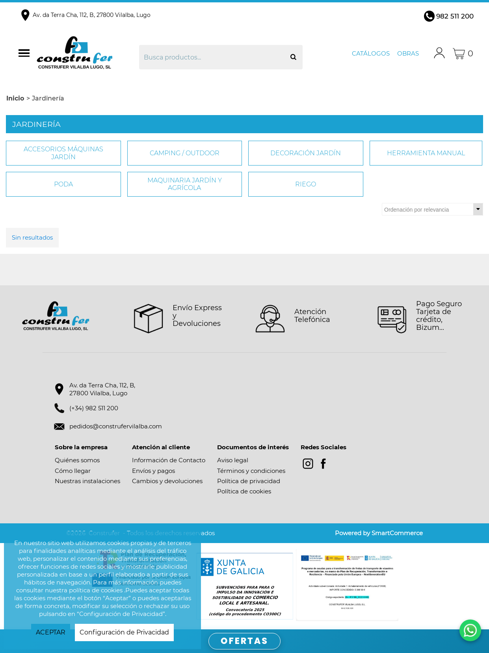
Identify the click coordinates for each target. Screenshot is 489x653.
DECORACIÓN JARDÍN (305, 153)
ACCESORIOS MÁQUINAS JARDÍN (63, 152)
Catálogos (371, 53)
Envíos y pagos (153, 470)
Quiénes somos (77, 460)
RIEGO (305, 184)
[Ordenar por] (432, 209)
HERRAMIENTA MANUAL (426, 153)
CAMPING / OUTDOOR (184, 153)
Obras (408, 53)
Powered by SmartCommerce (379, 533)
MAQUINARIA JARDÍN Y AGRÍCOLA (184, 184)
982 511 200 (455, 16)
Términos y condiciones (251, 470)
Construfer (87, 53)
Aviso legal (232, 460)
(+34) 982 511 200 (93, 408)
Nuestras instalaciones (87, 481)
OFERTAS (244, 641)
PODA (63, 184)
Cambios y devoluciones (167, 481)
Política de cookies (244, 491)
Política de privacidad (248, 481)
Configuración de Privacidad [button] (124, 632)
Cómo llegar (73, 470)
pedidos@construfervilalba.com (115, 426)
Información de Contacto (168, 460)
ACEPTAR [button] (50, 632)
